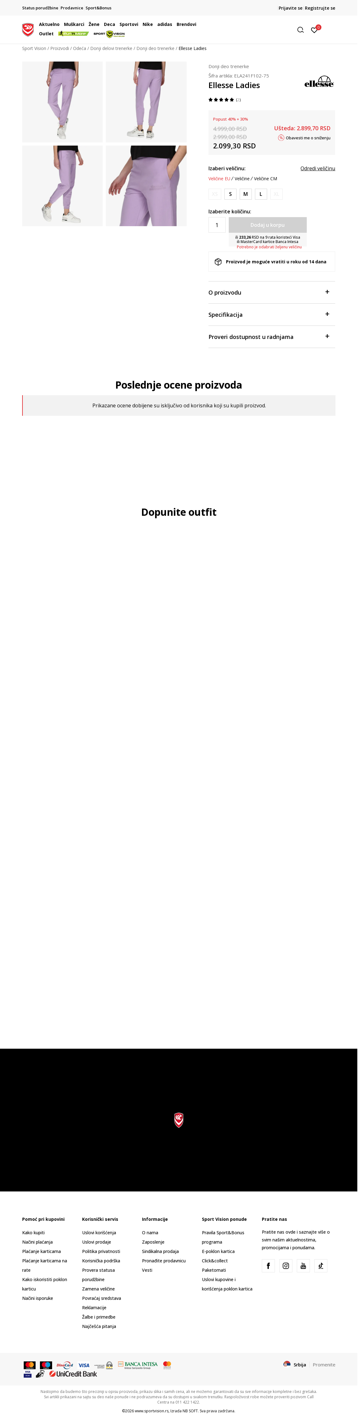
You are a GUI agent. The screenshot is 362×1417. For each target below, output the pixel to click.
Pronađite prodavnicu (164, 1261)
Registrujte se (320, 8)
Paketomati (214, 1270)
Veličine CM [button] (265, 178)
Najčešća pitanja (99, 1326)
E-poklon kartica (218, 1251)
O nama (150, 1233)
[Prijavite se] (314, 29)
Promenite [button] (324, 1364)
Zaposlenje (153, 1242)
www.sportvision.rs (152, 1411)
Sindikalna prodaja (160, 1251)
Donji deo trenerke (155, 48)
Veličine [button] (242, 178)
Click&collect (215, 1261)
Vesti (147, 1270)
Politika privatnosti (101, 1251)
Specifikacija (268, 314)
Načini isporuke (37, 1298)
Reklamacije (94, 1307)
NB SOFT (190, 1411)
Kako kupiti (33, 1233)
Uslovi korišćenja (99, 1233)
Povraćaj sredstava (101, 1298)
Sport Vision (34, 48)
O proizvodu (268, 292)
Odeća (79, 48)
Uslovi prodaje (96, 1242)
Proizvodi (59, 48)
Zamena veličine (98, 1289)
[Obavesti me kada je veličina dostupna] (214, 194)
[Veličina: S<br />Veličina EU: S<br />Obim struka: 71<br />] (230, 194)
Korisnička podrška (101, 1261)
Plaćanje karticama (41, 1251)
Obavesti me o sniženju (308, 137)
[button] (259, 29)
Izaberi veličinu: (227, 168)
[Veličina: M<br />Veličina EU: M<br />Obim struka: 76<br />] (246, 194)
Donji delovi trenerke (111, 48)
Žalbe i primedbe (98, 1317)
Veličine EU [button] (219, 178)
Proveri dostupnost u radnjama (268, 336)
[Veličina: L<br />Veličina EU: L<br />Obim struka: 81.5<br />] (261, 194)
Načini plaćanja (37, 1242)
